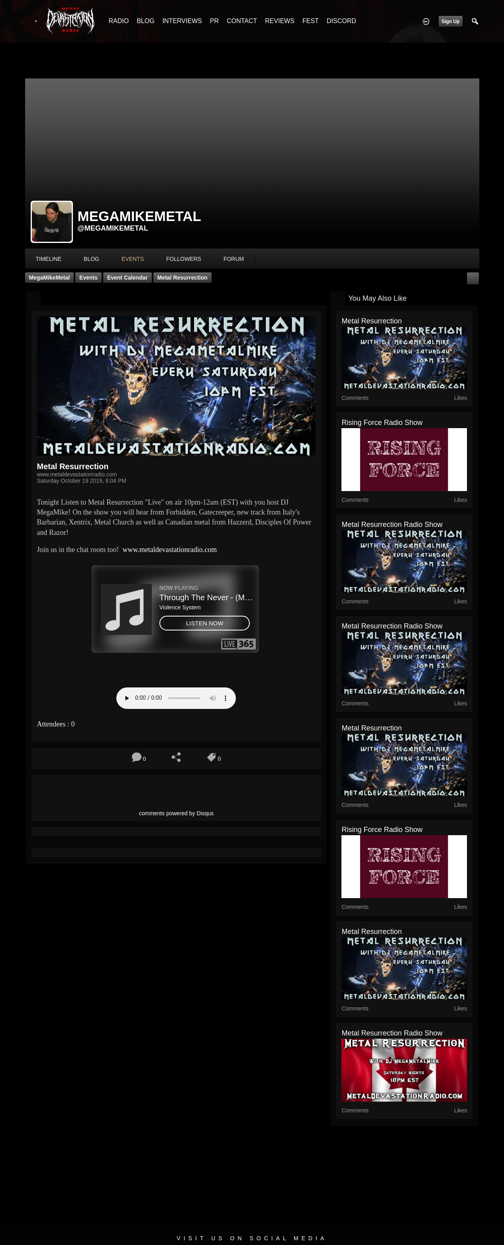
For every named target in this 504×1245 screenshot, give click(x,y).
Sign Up (450, 21)
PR (214, 21)
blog (91, 259)
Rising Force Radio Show (381, 423)
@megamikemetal (113, 228)
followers (183, 259)
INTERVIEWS (182, 21)
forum (234, 259)
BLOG (145, 21)
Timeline (49, 259)
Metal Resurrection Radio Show (391, 525)
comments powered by (176, 813)
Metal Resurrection (182, 277)
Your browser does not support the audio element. (176, 698)
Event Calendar (127, 277)
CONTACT (242, 21)
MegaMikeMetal (49, 277)
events (133, 259)
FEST (310, 21)
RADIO (119, 21)
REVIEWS (279, 21)
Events (88, 277)
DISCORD (341, 21)
